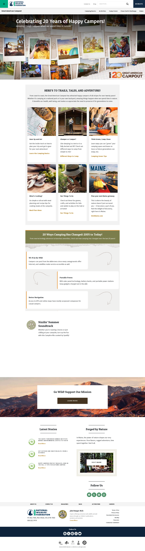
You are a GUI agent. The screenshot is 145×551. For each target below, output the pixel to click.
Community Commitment (112, 522)
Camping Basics (90, 11)
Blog (94, 4)
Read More (42, 443)
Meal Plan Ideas (35, 210)
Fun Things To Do (66, 213)
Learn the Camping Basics (39, 153)
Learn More (74, 520)
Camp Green (113, 11)
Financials (116, 520)
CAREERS (111, 504)
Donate (139, 4)
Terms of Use (115, 510)
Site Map (117, 517)
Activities (102, 11)
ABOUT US (33, 504)
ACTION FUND (96, 504)
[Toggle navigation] (4, 4)
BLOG (80, 504)
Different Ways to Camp (69, 156)
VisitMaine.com (97, 216)
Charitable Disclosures (112, 515)
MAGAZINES (64, 504)
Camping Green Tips (99, 156)
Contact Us (87, 4)
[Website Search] (114, 3)
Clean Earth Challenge (128, 11)
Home (141, 11)
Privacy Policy (115, 512)
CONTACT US (49, 504)
